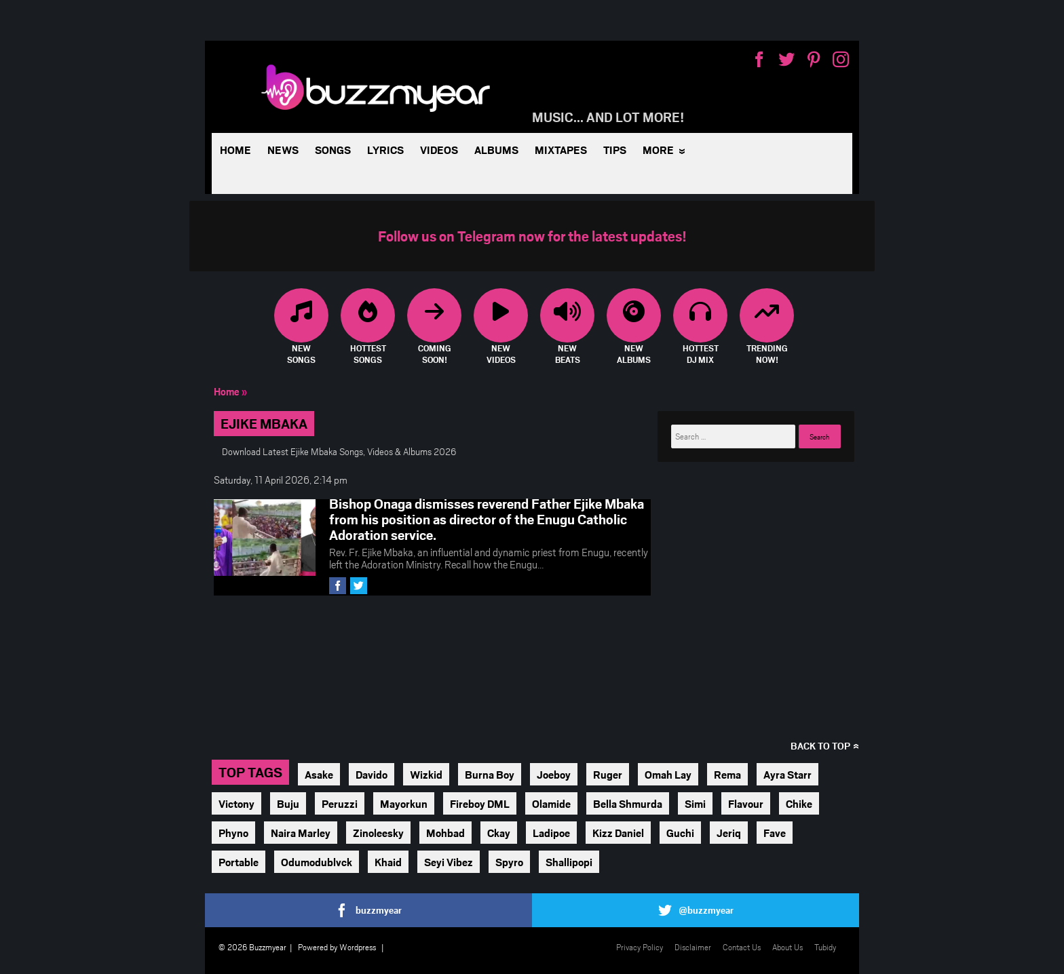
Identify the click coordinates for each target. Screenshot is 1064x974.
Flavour (745, 803)
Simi (695, 803)
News (283, 149)
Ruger (607, 774)
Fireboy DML (480, 803)
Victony (236, 803)
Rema (727, 774)
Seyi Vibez (448, 862)
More (658, 149)
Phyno (233, 832)
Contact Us (742, 946)
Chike (799, 803)
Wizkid (426, 774)
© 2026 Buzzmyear (252, 946)
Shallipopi (569, 862)
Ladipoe (551, 832)
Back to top (820, 745)
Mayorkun (404, 803)
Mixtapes (561, 149)
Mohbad (445, 832)
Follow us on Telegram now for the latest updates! (532, 236)
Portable (238, 862)
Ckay (498, 832)
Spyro (509, 862)
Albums (496, 149)
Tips (614, 149)
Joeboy (554, 774)
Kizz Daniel (618, 832)
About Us (787, 946)
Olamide (551, 803)
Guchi (680, 832)
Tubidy (825, 946)
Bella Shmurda (627, 803)
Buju (288, 803)
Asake (319, 774)
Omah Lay (668, 774)
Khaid (388, 862)
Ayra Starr (787, 774)
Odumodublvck (316, 862)
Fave (774, 832)
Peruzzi (340, 803)
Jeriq (729, 832)
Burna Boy (489, 774)
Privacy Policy (639, 946)
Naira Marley (300, 832)
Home (235, 149)
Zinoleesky (378, 832)
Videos (439, 149)
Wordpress (357, 946)
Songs (333, 149)
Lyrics (385, 149)
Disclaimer (692, 946)
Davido (371, 774)
